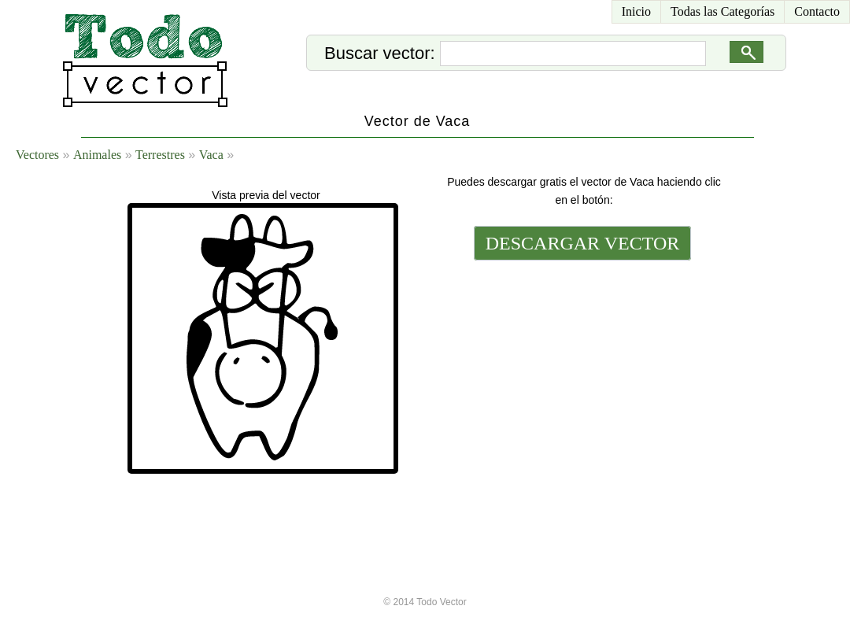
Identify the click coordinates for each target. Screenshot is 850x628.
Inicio (636, 11)
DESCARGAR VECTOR (583, 243)
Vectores (37, 154)
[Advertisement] (581, 371)
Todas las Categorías (722, 11)
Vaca (211, 154)
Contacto (817, 11)
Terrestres (160, 154)
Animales (97, 154)
